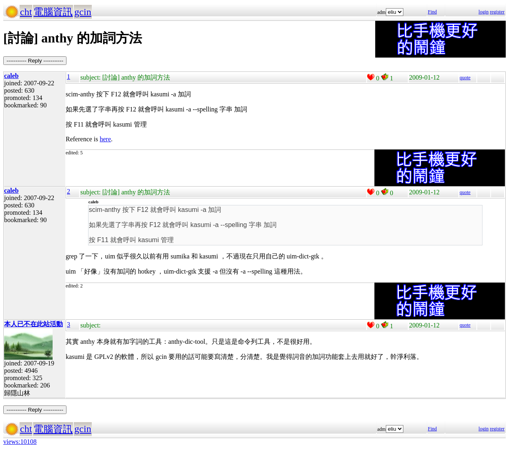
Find (432, 12)
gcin (82, 12)
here (105, 139)
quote (465, 77)
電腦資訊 (53, 12)
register (497, 12)
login (483, 12)
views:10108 (20, 441)
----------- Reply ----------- (35, 61)
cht (26, 12)
